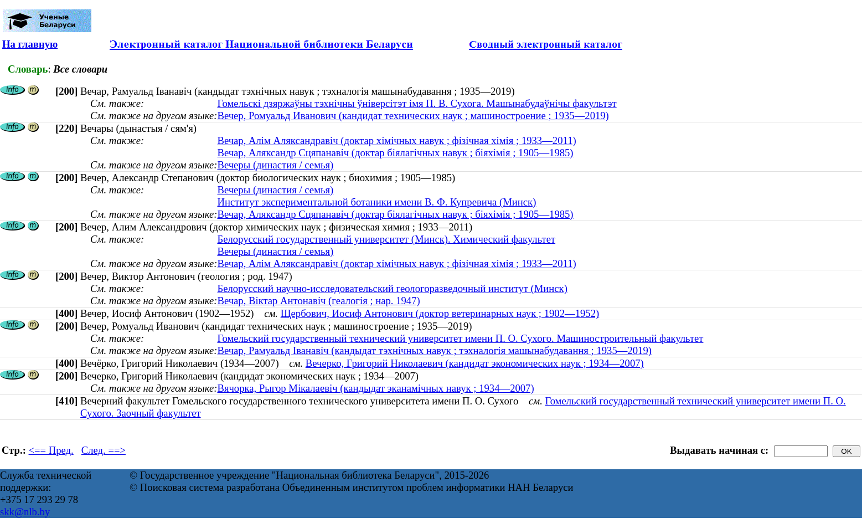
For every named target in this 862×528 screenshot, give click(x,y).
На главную (30, 44)
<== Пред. (51, 450)
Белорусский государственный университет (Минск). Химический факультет (386, 239)
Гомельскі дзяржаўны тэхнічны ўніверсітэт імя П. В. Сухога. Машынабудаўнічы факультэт (416, 103)
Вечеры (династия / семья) (275, 165)
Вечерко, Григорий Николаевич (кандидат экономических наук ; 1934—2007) (475, 363)
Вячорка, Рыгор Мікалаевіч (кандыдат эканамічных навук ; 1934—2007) (375, 388)
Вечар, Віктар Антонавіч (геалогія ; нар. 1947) (318, 300)
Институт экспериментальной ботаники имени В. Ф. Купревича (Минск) (376, 202)
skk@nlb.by (25, 511)
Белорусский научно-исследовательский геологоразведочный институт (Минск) (392, 288)
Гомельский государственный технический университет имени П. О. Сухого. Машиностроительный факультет (460, 338)
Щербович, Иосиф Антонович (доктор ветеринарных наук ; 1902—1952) (440, 313)
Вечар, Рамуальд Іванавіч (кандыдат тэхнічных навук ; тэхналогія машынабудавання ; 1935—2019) (434, 350)
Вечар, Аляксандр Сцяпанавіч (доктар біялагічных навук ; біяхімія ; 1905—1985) (395, 152)
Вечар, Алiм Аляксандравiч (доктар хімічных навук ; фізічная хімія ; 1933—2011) (396, 140)
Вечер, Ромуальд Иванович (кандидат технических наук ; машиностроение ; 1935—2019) (412, 115)
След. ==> (103, 450)
